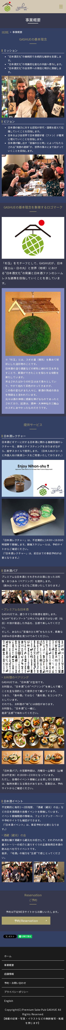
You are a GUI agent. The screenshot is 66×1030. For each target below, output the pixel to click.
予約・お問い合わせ (15, 983)
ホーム (7, 956)
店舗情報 (9, 974)
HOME (5, 32)
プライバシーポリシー (16, 991)
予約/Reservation (26, 921)
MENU (61, 7)
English (8, 1001)
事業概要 (9, 965)
